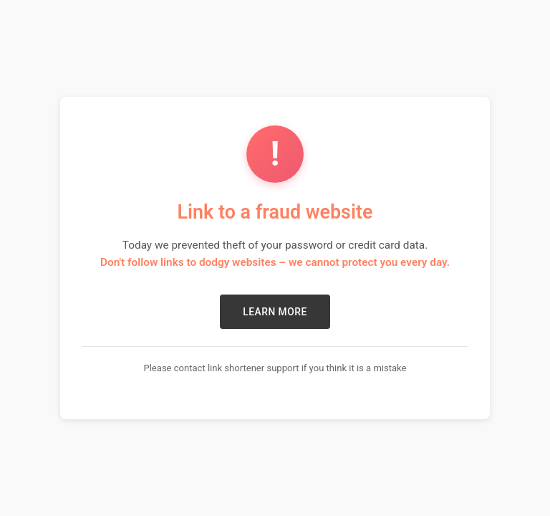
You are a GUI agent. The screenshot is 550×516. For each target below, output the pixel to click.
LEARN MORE (275, 311)
